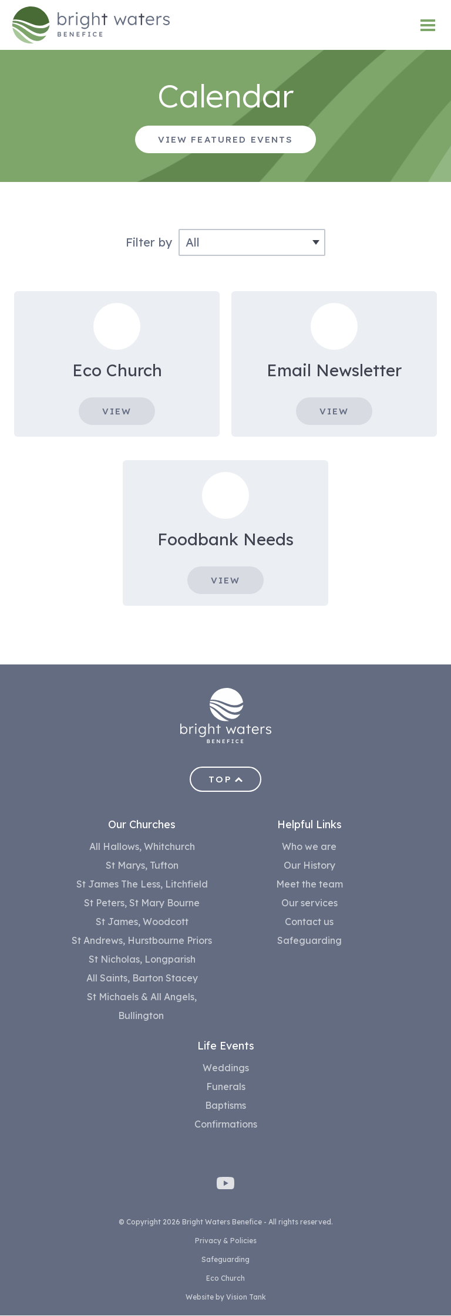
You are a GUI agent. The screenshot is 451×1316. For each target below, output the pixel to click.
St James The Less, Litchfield (142, 884)
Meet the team (309, 884)
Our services (309, 903)
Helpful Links (309, 825)
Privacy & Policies (226, 1241)
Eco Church (225, 1278)
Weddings (226, 1068)
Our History (309, 866)
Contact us (309, 922)
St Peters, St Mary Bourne (142, 903)
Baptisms (225, 1106)
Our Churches (142, 825)
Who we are (309, 847)
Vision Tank (246, 1297)
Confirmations (225, 1125)
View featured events (226, 139)
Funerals (225, 1087)
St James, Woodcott (142, 922)
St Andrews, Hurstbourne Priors (142, 941)
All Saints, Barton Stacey (142, 978)
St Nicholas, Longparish (142, 960)
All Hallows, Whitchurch (142, 847)
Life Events (225, 1046)
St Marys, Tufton (142, 866)
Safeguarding (309, 941)
